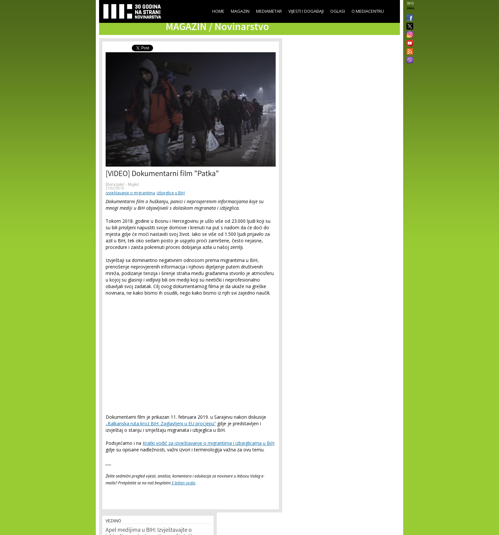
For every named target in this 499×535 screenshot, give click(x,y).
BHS (410, 3)
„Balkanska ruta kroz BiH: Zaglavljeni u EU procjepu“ (161, 423)
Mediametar (269, 11)
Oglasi (337, 11)
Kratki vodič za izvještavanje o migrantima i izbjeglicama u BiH (208, 443)
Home (218, 11)
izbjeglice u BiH (171, 193)
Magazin (240, 11)
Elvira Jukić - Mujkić (122, 184)
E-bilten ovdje (183, 483)
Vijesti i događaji (306, 11)
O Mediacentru (368, 11)
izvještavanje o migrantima (130, 193)
